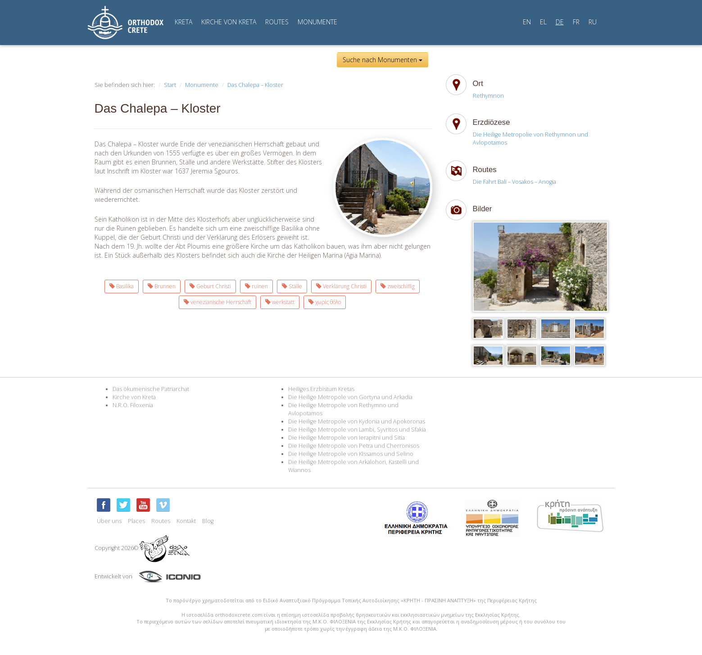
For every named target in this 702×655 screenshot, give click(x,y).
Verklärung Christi (341, 286)
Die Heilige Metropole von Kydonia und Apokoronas (356, 421)
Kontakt (186, 521)
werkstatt (279, 302)
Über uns (109, 521)
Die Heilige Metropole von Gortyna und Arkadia (350, 397)
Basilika (121, 286)
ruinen (256, 286)
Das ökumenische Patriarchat (151, 389)
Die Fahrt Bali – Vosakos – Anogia (514, 182)
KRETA (183, 22)
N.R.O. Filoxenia (133, 405)
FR (576, 22)
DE (560, 22)
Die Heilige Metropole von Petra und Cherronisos (353, 446)
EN (527, 22)
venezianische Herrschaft (217, 302)
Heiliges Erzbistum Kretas (321, 389)
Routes (160, 521)
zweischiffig (397, 286)
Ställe (292, 286)
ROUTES (277, 22)
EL (543, 22)
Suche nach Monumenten (382, 59)
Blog (207, 521)
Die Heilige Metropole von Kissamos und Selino (350, 454)
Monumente (201, 85)
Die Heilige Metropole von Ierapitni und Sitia (346, 437)
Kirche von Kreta (134, 397)
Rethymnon (488, 96)
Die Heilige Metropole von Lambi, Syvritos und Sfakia (357, 429)
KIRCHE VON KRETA (228, 22)
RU (593, 22)
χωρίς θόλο (324, 302)
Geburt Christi (210, 286)
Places (136, 521)
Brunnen (162, 286)
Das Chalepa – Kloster (255, 85)
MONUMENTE (317, 22)
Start (170, 85)
